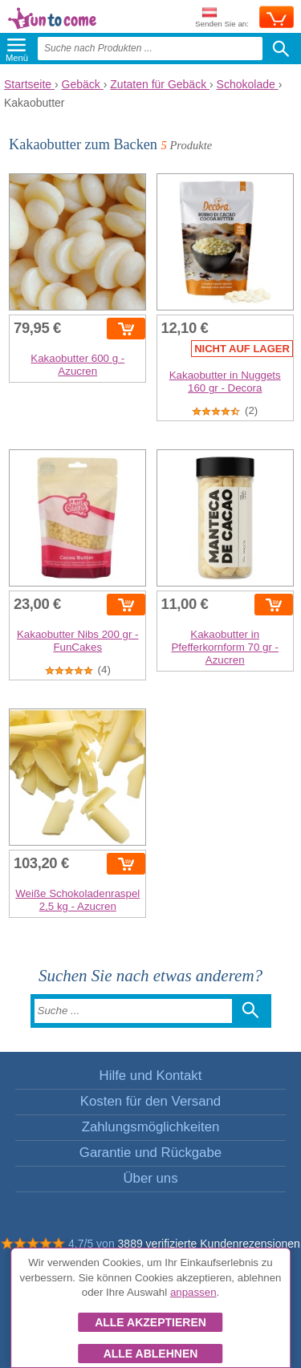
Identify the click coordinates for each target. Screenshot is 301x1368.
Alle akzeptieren (150, 1322)
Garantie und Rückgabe (150, 1152)
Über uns (150, 1178)
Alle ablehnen (151, 1353)
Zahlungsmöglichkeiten (151, 1127)
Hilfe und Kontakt (151, 1075)
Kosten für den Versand (150, 1101)
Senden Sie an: (222, 18)
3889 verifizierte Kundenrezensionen (209, 1243)
